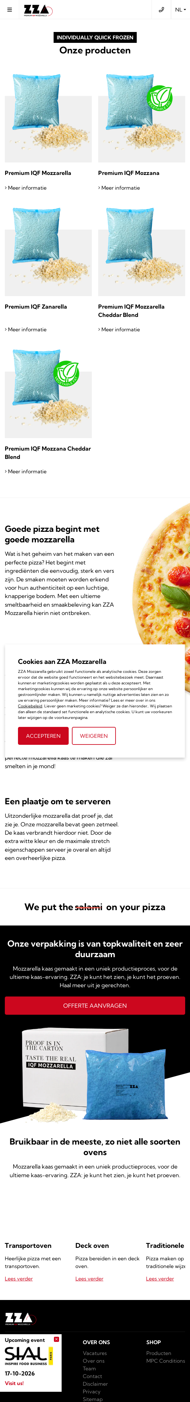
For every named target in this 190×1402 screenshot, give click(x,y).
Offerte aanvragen (95, 1005)
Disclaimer (95, 1384)
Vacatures (95, 1353)
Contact (92, 1376)
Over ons (94, 1361)
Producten (158, 1353)
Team (89, 1368)
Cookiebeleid (30, 706)
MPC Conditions (165, 1361)
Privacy (91, 1391)
